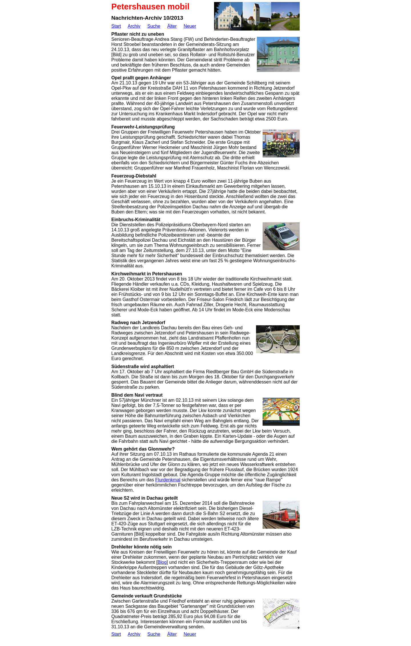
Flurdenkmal (167, 479)
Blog (162, 562)
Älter (172, 26)
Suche (153, 26)
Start (116, 26)
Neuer (190, 26)
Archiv (134, 26)
